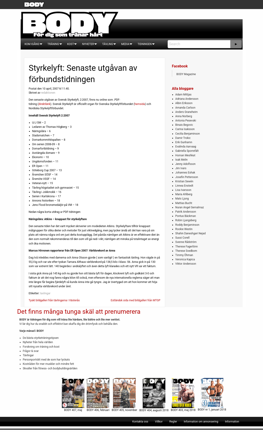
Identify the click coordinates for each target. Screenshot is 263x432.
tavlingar (45, 293)
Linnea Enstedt (184, 185)
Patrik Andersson (185, 211)
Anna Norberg (183, 116)
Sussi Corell (182, 237)
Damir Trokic (183, 138)
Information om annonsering (201, 421)
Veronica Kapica (185, 259)
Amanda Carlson (185, 107)
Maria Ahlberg (183, 194)
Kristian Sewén (184, 181)
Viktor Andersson (185, 263)
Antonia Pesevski (185, 120)
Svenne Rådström (186, 242)
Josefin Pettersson (186, 177)
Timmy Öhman (184, 255)
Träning (53, 44)
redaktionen (48, 92)
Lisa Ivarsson (183, 190)
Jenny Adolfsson (185, 164)
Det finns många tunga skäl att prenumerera (78, 311)
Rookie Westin (184, 229)
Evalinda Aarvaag (185, 146)
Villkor (158, 421)
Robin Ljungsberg (185, 220)
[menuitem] (32, 44)
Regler (173, 421)
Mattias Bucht (183, 203)
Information (232, 421)
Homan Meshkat (185, 155)
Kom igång (32, 44)
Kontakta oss (140, 421)
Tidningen (145, 44)
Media (125, 44)
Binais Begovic (184, 124)
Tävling (107, 44)
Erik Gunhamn (183, 142)
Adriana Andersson (186, 98)
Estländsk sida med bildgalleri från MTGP (135, 300)
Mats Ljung (182, 198)
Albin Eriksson (184, 103)
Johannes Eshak (185, 172)
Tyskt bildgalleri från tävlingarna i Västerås (54, 300)
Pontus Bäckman (185, 216)
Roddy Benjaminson (187, 224)
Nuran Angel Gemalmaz (189, 207)
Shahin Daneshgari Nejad (190, 233)
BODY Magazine (186, 74)
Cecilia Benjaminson (187, 133)
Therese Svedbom (186, 250)
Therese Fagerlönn (186, 246)
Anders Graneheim (186, 112)
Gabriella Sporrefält (187, 150)
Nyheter (88, 44)
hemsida (140, 104)
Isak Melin (181, 159)
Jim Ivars (180, 168)
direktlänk (44, 104)
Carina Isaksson (185, 129)
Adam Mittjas (183, 94)
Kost (70, 44)
